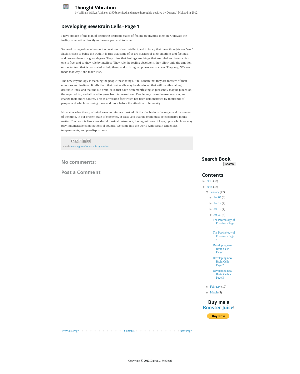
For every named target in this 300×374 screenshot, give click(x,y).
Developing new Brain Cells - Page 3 (222, 274)
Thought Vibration (95, 8)
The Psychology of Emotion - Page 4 (224, 236)
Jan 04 (218, 197)
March (214, 292)
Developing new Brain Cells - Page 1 (222, 249)
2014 (210, 186)
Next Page (186, 330)
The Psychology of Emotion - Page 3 (224, 223)
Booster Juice (218, 307)
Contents (129, 330)
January (215, 192)
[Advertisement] (127, 297)
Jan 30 (218, 214)
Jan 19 (218, 209)
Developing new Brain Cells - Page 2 (222, 261)
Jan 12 (218, 203)
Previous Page (70, 330)
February (215, 286)
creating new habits (81, 146)
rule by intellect (101, 146)
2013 (210, 181)
